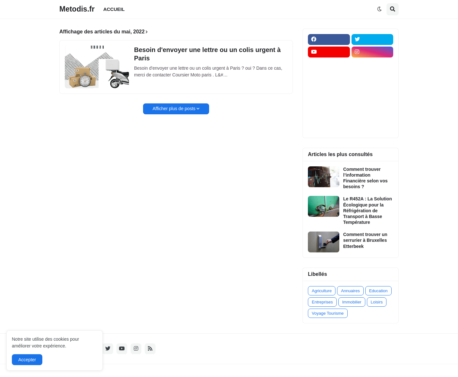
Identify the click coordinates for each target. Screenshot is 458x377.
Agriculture (322, 290)
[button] (379, 9)
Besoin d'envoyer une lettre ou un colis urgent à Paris (207, 54)
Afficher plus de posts (174, 108)
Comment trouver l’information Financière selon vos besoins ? (365, 178)
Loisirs (377, 302)
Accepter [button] (27, 359)
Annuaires (350, 290)
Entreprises (322, 302)
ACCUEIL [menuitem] (114, 9)
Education (378, 290)
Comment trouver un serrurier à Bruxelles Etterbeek (365, 240)
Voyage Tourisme (328, 313)
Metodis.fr (77, 9)
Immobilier (351, 302)
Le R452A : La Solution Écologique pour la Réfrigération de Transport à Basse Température (367, 210)
